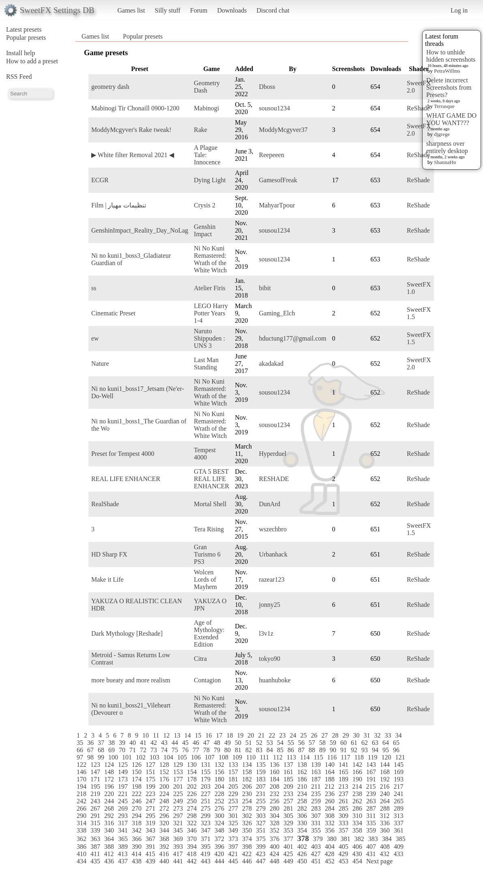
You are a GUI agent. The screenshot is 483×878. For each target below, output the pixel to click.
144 (385, 764)
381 (345, 838)
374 (247, 838)
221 (123, 793)
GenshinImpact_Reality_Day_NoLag (139, 230)
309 (343, 815)
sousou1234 (274, 108)
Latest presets (24, 29)
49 (227, 742)
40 (132, 742)
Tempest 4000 (205, 454)
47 (206, 742)
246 (137, 801)
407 (371, 846)
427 (315, 853)
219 (95, 793)
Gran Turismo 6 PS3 (207, 554)
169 (399, 771)
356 (330, 830)
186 (302, 779)
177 (178, 779)
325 (233, 823)
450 (302, 861)
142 (357, 764)
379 (318, 838)
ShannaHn (445, 162)
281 (288, 808)
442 (192, 861)
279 (261, 808)
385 (401, 838)
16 (208, 735)
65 (396, 742)
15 (198, 735)
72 (143, 749)
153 (178, 771)
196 (109, 786)
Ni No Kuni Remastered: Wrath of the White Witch (210, 259)
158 (247, 771)
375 (261, 838)
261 (343, 801)
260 (330, 801)
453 (343, 861)
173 (123, 779)
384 (387, 838)
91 (343, 749)
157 (233, 771)
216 (384, 786)
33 (387, 735)
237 (343, 793)
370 (192, 838)
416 (164, 853)
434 (81, 861)
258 (302, 801)
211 (315, 786)
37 (101, 742)
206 (247, 786)
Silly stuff (167, 10)
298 (192, 815)
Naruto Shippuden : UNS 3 (209, 338)
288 (385, 808)
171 (95, 779)
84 (269, 749)
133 (233, 764)
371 (205, 838)
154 (192, 771)
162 (302, 771)
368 (164, 838)
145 (399, 764)
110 (250, 757)
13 (177, 735)
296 (164, 815)
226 (192, 793)
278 (247, 808)
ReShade (418, 108)
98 (90, 757)
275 (205, 808)
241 (399, 793)
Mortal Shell (210, 503)
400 (274, 846)
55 (291, 742)
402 (302, 846)
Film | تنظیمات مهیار (118, 205)
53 (269, 742)
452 (330, 861)
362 (81, 838)
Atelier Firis (209, 288)
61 (354, 742)
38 (111, 742)
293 (123, 815)
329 (288, 823)
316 (109, 823)
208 (274, 786)
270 (137, 808)
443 (205, 861)
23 (282, 735)
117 (345, 757)
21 (261, 735)
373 (233, 838)
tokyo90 (269, 658)
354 (302, 830)
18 (229, 735)
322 (192, 823)
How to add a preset (32, 61)
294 (137, 815)
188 (330, 779)
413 (122, 853)
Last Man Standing (206, 363)
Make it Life (107, 579)
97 (80, 757)
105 (182, 757)
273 (178, 808)
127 (150, 764)
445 (233, 861)
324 (219, 823)
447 (261, 861)
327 (261, 823)
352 (274, 830)
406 (357, 846)
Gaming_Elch (277, 313)
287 (371, 808)
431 (371, 853)
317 (123, 823)
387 (95, 846)
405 (343, 846)
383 (373, 838)
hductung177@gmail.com (292, 338)
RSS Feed (19, 76)
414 (136, 853)
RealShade (105, 503)
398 (247, 846)
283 (316, 808)
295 (150, 815)
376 (274, 838)
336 (385, 823)
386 (81, 846)
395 (205, 846)
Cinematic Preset (113, 313)
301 (233, 815)
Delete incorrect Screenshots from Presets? (449, 87)
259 (316, 801)
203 (205, 786)
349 (233, 830)
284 (330, 808)
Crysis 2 (204, 205)
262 (357, 801)
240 (385, 793)
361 (399, 830)
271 (150, 808)
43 (164, 742)
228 (219, 793)
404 (330, 846)
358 (357, 830)
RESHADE (274, 478)
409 (399, 846)
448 (274, 861)
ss (93, 288)
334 (357, 823)
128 (164, 764)
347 (205, 830)
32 (377, 735)
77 (196, 749)
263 (371, 801)
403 (316, 846)
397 (233, 846)
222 (137, 793)
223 (150, 793)
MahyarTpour (277, 205)
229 (233, 793)
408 (385, 846)
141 (343, 764)
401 (288, 846)
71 (132, 749)
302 (247, 815)
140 (330, 764)
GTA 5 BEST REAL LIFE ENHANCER (211, 479)
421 (233, 853)
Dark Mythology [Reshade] (127, 633)
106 (196, 757)
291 (95, 815)
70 (122, 749)
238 (357, 793)
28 (335, 735)
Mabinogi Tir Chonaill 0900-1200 (135, 108)
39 (122, 742)
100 (113, 757)
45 (185, 742)
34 (398, 735)
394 (192, 846)
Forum (199, 10)
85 (280, 749)
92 (354, 749)
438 (137, 861)
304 (274, 815)
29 (345, 735)
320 (164, 823)
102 (141, 757)
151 (150, 771)
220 (109, 793)
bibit (265, 288)
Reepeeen (271, 154)
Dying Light (210, 180)
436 (109, 861)
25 (303, 735)
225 (178, 793)
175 (150, 779)
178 (192, 779)
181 (233, 779)
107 (210, 757)
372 (219, 838)
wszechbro (273, 529)
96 (396, 749)
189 (343, 779)
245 (123, 801)
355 (316, 830)
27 (324, 735)
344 (164, 830)
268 (109, 808)
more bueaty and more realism (130, 680)
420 (219, 853)
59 (333, 742)
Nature (100, 363)
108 (223, 757)
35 (80, 742)
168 (385, 771)
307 (316, 815)
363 (95, 838)
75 (175, 749)
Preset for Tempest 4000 (122, 453)
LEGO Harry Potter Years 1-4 (211, 313)
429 (343, 853)
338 (81, 830)
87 (301, 749)
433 (398, 853)
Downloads (232, 10)
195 (95, 786)
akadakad (271, 363)
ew (95, 338)
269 (123, 808)
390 (137, 846)
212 (329, 786)
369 (178, 838)
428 (329, 853)
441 (178, 861)
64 (385, 742)
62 (364, 742)
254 (247, 801)
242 (81, 801)
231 (261, 793)
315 (95, 823)
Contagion (207, 680)
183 (261, 779)
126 (137, 764)
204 (219, 786)
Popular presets (26, 37)
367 (150, 838)
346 (192, 830)
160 (274, 771)
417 (177, 853)
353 (288, 830)
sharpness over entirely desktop (447, 147)
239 (371, 793)
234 (302, 793)
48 (217, 742)
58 (322, 742)
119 (372, 757)
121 (400, 757)
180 (219, 779)
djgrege (442, 134)
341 (123, 830)
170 (81, 779)
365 (123, 838)
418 (191, 853)
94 (375, 749)
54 (280, 742)
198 (137, 786)
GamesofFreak (278, 180)
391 (150, 846)
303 (261, 815)
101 (127, 757)
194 (81, 786)
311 (371, 815)
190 (357, 779)
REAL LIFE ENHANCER (125, 478)
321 (178, 823)
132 (219, 764)
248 (164, 801)
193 (399, 779)
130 (192, 764)
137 (288, 764)
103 (154, 757)
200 (164, 786)
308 (330, 815)
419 (205, 853)
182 (247, 779)
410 (81, 853)
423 (260, 853)
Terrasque (444, 106)
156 (219, 771)
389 (123, 846)
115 (318, 757)
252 (219, 801)
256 (274, 801)
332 (330, 823)
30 (356, 735)
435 (95, 861)
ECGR (100, 180)
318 (137, 823)
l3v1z (266, 633)
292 (109, 815)
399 (261, 846)
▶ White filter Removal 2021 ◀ (132, 154)
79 (217, 749)
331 (316, 823)
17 (219, 735)
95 (385, 749)
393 (178, 846)
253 (233, 801)
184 (274, 779)
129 (178, 764)
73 (153, 749)
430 (357, 853)
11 (156, 735)
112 (277, 757)
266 (81, 808)
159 (261, 771)
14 (187, 735)
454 (357, 861)
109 (237, 757)
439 (150, 861)
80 (227, 749)
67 (90, 749)
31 (366, 735)
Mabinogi (206, 108)
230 (247, 793)
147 (95, 771)
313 (398, 815)
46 (196, 742)
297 (178, 815)
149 (123, 771)
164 (330, 771)
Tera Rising (209, 529)
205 (233, 786)
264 (385, 801)
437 (123, 861)
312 (384, 815)
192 (385, 779)
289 (399, 808)
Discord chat (272, 10)
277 (233, 808)
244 (109, 801)
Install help (20, 53)
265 (399, 801)
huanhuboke (275, 680)
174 (137, 779)
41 (143, 742)
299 (205, 815)
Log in (459, 10)
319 (150, 823)
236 (330, 793)
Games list (131, 10)
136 (274, 764)
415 (150, 853)
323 (205, 823)
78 (206, 749)
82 (248, 749)
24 (293, 735)
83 (259, 749)
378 (303, 838)
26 (314, 735)
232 (274, 793)
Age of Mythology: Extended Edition (209, 633)
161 (288, 771)
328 (274, 823)
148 (109, 771)
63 (375, 742)
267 (95, 808)
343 (150, 830)
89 (322, 749)
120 (386, 757)
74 (164, 749)
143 (371, 764)
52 (259, 742)
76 (185, 749)
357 (343, 830)
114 (304, 757)
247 (150, 801)
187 (316, 779)
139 (316, 764)
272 (164, 808)
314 (81, 823)
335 (371, 823)
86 (291, 749)
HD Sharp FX (109, 554)
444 (219, 861)
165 (343, 771)
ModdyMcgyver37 (283, 129)
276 (219, 808)
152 (164, 771)
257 (288, 801)
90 (333, 749)
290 (81, 815)
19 (240, 735)
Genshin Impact (204, 230)
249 (178, 801)
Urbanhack (273, 554)
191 (371, 779)
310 (357, 815)
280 (274, 808)
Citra (200, 658)
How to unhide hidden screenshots (450, 56)
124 (109, 764)
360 (385, 830)
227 (205, 793)
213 (343, 786)
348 (219, 830)
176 (164, 779)
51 (248, 742)
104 (168, 757)
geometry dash (110, 86)
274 (192, 808)
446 (247, 861)
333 (343, 823)
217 (398, 786)
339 (95, 830)
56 (301, 742)
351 (261, 830)
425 (288, 853)
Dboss (267, 86)
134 (247, 764)
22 (271, 735)
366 (137, 838)
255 (261, 801)
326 (247, 823)
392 (164, 846)
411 (95, 853)
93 (364, 749)
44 (175, 742)
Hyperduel (273, 453)
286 (357, 808)
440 (164, 861)
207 (261, 786)
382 (359, 838)
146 (81, 771)
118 (359, 757)
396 (219, 846)
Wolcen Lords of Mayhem (205, 579)
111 (264, 757)
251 (205, 801)
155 (205, 771)
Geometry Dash (207, 87)
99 (101, 757)
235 (316, 793)
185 (288, 779)
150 (137, 771)
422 (246, 853)
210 (302, 786)
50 (238, 742)
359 (371, 830)
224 (164, 793)
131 (205, 764)
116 (332, 757)
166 (357, 771)
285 (343, 808)
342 (137, 830)
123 (95, 764)
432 (384, 853)
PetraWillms (447, 71)
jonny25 (269, 604)
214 (357, 786)
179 (205, 779)
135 (261, 764)
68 (101, 749)
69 (111, 749)
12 (166, 735)
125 (123, 764)
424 (274, 853)
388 (109, 846)
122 (81, 764)
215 (371, 786)
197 (123, 786)
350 (247, 830)
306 (302, 815)
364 (109, 838)
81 (238, 749)
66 (80, 749)
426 (302, 853)
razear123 (272, 579)
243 (95, 801)
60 (343, 742)
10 (145, 735)
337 (399, 823)
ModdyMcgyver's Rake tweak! (131, 129)
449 (288, 861)
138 (302, 764)
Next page (379, 861)
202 (192, 786)
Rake (200, 129)
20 (250, 735)
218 (81, 793)
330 (302, 823)
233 (288, 793)
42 (153, 742)
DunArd (269, 503)
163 (316, 771)
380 (332, 838)
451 (316, 861)
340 (109, 830)
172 (109, 779)
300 (219, 815)
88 (312, 749)
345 (178, 830)
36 (90, 742)
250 (192, 801)
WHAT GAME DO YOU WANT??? (451, 119)
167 (371, 771)
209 (288, 786)
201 (178, 786)
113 (291, 757)
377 (288, 838)
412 (109, 853)
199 (150, 786)
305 (288, 815)
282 (302, 808)
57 (312, 742)
